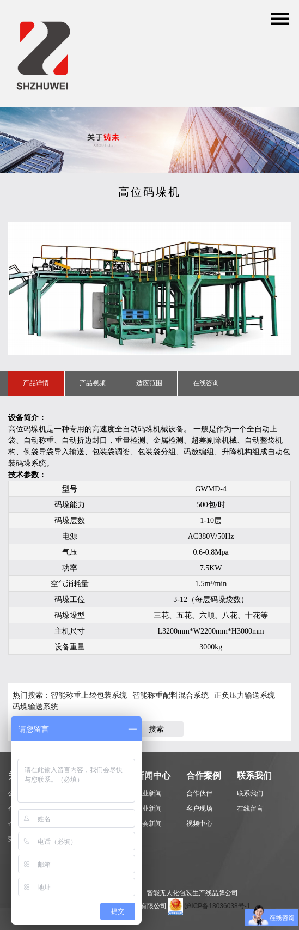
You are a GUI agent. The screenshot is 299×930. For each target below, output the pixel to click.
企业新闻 (149, 808)
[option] (149, 288)
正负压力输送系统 (244, 695)
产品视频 (93, 383)
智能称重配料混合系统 (170, 695)
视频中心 (199, 824)
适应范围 (149, 383)
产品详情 (36, 383)
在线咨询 (206, 383)
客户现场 (199, 808)
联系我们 (250, 793)
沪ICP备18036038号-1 (217, 906)
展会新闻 (149, 824)
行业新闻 (149, 793)
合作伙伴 (199, 793)
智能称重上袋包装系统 (89, 695)
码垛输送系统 (35, 706)
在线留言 (250, 808)
